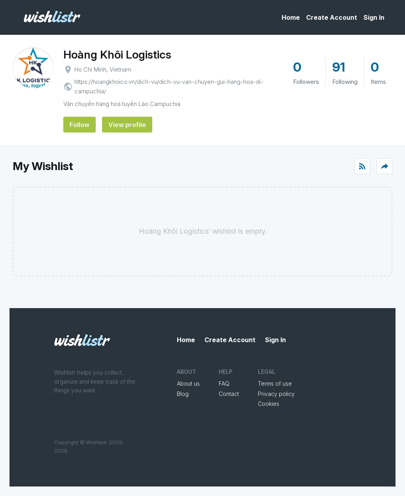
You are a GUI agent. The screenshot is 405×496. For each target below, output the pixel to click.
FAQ (224, 383)
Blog (183, 393)
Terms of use (275, 383)
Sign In (373, 17)
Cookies (268, 403)
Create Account (331, 17)
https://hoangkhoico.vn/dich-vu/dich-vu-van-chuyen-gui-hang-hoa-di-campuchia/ (168, 86)
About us (188, 383)
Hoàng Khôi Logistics (117, 54)
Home (291, 17)
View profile (127, 125)
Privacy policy (276, 393)
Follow (79, 125)
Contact (229, 393)
